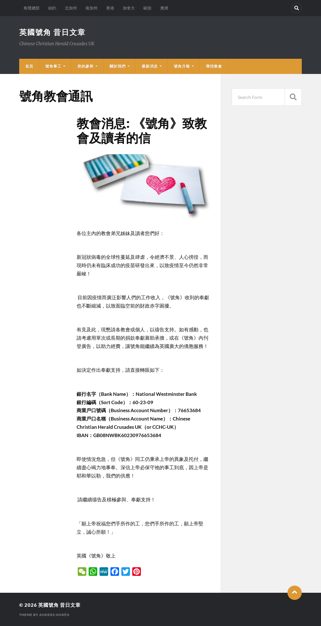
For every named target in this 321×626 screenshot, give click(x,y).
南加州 (91, 7)
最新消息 (150, 66)
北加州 (71, 7)
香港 (110, 7)
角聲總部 (32, 7)
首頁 (29, 66)
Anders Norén (54, 615)
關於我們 (118, 66)
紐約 (52, 7)
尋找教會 (214, 66)
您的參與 (85, 66)
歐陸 (147, 7)
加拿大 (129, 7)
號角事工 (53, 66)
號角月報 (182, 66)
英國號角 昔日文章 (52, 32)
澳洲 (164, 7)
